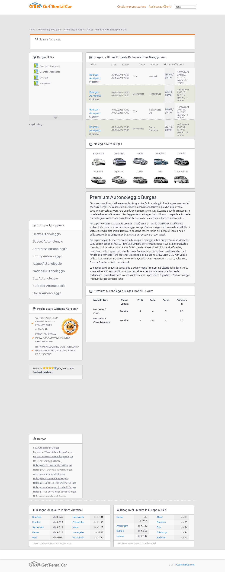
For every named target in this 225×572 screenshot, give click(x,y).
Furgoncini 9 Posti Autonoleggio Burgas (53, 456)
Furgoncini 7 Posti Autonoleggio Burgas (53, 452)
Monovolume (181, 177)
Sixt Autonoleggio (45, 278)
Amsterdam (122, 526)
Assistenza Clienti (160, 6)
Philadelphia (78, 522)
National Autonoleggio (49, 271)
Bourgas (44, 78)
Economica (98, 159)
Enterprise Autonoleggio (50, 248)
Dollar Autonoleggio (47, 293)
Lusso (139, 177)
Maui (34, 537)
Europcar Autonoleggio (49, 285)
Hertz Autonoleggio (47, 234)
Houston (36, 522)
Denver (35, 532)
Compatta (119, 159)
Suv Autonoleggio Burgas (46, 447)
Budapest (161, 537)
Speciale (119, 177)
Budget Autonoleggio (48, 241)
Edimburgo (162, 532)
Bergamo (161, 522)
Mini (160, 177)
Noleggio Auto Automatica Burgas (50, 478)
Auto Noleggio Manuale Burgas (49, 474)
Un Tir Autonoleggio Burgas (47, 461)
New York (36, 517)
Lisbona (120, 536)
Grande (181, 159)
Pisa (159, 527)
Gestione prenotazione (131, 6)
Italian (179, 7)
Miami (75, 527)
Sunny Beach (46, 83)
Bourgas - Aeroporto (50, 66)
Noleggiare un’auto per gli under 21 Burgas (54, 483)
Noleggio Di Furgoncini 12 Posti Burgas (52, 465)
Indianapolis (78, 517)
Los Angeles (78, 532)
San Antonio (78, 537)
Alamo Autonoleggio (47, 263)
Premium (98, 177)
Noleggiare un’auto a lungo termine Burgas (54, 491)
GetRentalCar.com (185, 564)
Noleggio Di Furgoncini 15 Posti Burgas (52, 469)
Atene (160, 517)
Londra (120, 517)
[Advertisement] (112, 20)
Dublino (120, 531)
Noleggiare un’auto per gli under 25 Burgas (54, 487)
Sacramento (38, 527)
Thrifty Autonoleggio (48, 256)
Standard (160, 159)
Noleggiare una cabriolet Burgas (49, 496)
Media (139, 159)
